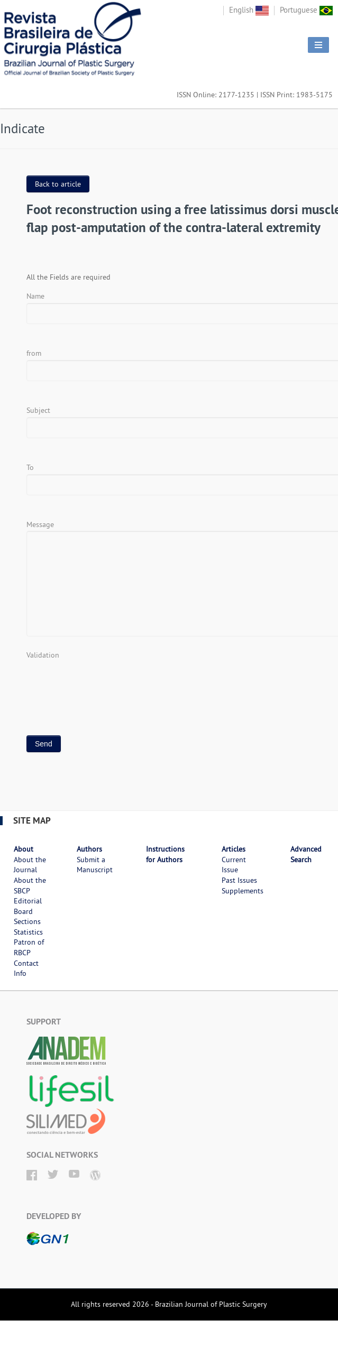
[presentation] (106, 682)
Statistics (28, 932)
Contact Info (26, 968)
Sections (27, 921)
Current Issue (234, 865)
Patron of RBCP (29, 947)
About (23, 849)
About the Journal (30, 865)
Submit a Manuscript (95, 865)
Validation (42, 655)
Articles (233, 849)
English (249, 10)
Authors (89, 849)
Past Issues (239, 880)
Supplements (242, 890)
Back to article (58, 184)
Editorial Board (28, 906)
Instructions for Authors (165, 854)
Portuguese (306, 10)
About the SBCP (30, 885)
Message (40, 524)
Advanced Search (306, 854)
